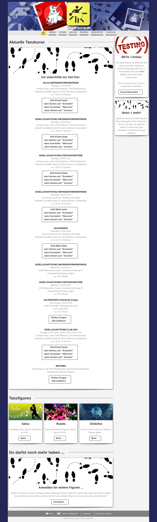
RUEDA (84, 32)
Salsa (25, 423)
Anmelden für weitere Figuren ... (60, 487)
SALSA (73, 32)
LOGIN (62, 32)
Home (49, 513)
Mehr (23, 438)
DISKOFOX (97, 32)
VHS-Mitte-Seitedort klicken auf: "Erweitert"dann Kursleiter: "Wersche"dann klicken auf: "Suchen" (58, 214)
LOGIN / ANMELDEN (67, 513)
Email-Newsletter (129, 92)
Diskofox (96, 423)
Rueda (60, 423)
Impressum (86, 514)
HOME (52, 32)
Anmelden (58, 502)
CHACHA (111, 32)
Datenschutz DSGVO (103, 514)
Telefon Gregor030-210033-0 (59, 319)
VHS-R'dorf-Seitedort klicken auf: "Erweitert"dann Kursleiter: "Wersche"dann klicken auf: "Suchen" (58, 105)
